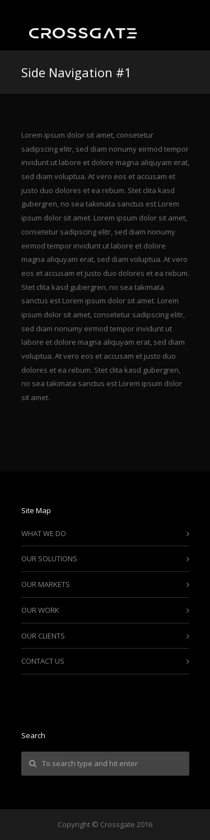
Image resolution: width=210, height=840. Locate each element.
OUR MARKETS (45, 584)
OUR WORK (40, 610)
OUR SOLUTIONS (49, 558)
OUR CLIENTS (43, 636)
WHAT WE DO (43, 533)
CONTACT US (42, 661)
